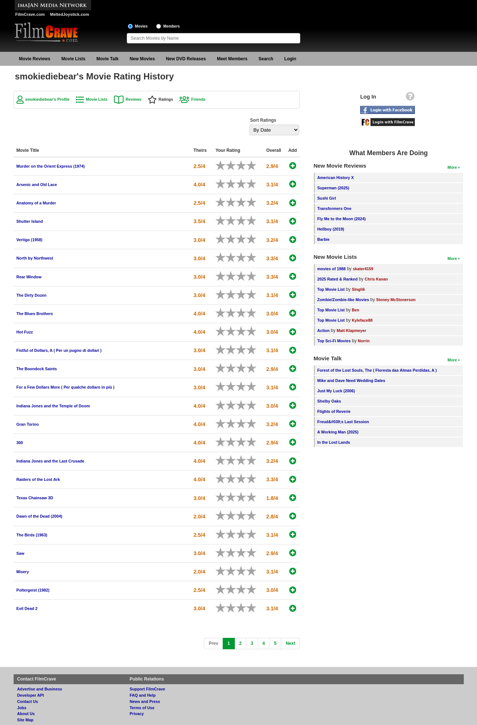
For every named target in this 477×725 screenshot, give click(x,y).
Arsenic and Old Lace (37, 184)
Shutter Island (30, 221)
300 (20, 442)
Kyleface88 (362, 320)
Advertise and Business (39, 689)
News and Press (145, 701)
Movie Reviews (34, 58)
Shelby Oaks (329, 401)
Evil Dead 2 (27, 608)
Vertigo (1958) (30, 240)
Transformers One (334, 208)
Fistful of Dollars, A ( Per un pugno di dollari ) (59, 350)
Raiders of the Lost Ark (38, 479)
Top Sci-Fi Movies (334, 341)
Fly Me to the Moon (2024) (341, 219)
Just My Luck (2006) (336, 391)
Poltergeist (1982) (33, 590)
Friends (198, 99)
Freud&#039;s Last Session (343, 421)
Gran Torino (28, 424)
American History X (335, 177)
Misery (23, 571)
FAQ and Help (143, 695)
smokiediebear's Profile (47, 99)
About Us (26, 713)
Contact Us (27, 701)
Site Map (25, 720)
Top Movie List (331, 289)
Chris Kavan (376, 279)
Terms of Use (142, 708)
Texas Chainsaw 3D (35, 498)
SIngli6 (358, 289)
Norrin (363, 341)
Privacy (137, 713)
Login (290, 58)
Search (266, 58)
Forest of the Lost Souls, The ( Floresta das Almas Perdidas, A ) (377, 370)
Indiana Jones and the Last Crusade (51, 461)
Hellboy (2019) (330, 229)
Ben (355, 310)
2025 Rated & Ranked (337, 279)
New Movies (142, 58)
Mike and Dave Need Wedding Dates (351, 380)
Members (171, 26)
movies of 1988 (331, 269)
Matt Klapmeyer (351, 330)
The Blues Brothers (35, 313)
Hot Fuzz (25, 332)
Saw (21, 553)
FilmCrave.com (30, 14)
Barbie (323, 239)
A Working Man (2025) (337, 432)
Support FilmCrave (147, 689)
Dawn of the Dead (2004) (39, 516)
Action (323, 330)
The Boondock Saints (37, 369)
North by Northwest (35, 258)
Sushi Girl (326, 198)
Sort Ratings (263, 120)
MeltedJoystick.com (69, 14)
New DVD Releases (186, 58)
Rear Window (29, 277)
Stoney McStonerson (396, 299)
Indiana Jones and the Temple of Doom (53, 406)
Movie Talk (107, 58)
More (452, 167)
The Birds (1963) (32, 535)
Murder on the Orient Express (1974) (51, 166)
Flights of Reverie (334, 411)
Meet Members (232, 58)
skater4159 (363, 269)
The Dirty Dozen (32, 295)
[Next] (290, 643)
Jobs (21, 708)
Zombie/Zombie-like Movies (343, 299)
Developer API (30, 695)
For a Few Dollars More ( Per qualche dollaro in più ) (66, 387)
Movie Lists (73, 58)
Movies (141, 26)
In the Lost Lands (333, 442)
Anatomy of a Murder (36, 203)
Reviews (133, 99)
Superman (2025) (333, 188)
